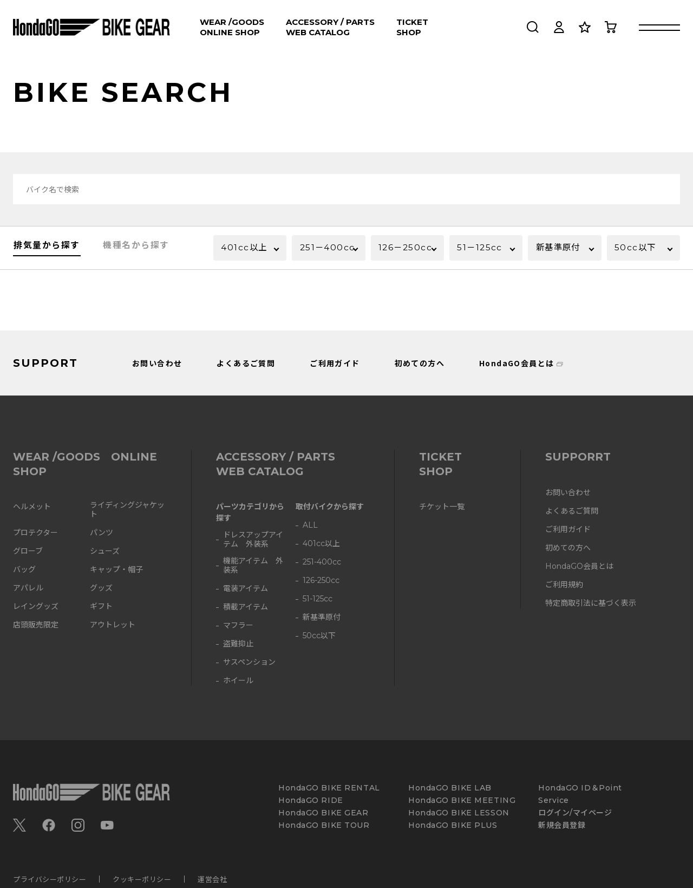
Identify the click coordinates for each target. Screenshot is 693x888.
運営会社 (212, 879)
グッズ (101, 588)
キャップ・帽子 (116, 569)
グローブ (28, 551)
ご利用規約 (564, 584)
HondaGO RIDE (310, 800)
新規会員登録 (561, 825)
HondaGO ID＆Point (580, 788)
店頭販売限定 (35, 625)
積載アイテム (245, 607)
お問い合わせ (157, 363)
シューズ (105, 551)
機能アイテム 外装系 (253, 565)
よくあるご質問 (246, 363)
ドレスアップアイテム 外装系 (253, 539)
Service (553, 800)
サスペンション (249, 662)
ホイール (238, 680)
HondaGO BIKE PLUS (453, 825)
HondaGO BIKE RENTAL (329, 788)
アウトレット (112, 625)
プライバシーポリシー (49, 879)
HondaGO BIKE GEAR (323, 813)
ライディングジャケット (127, 510)
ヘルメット (32, 506)
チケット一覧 (442, 506)
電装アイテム (245, 588)
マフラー (238, 625)
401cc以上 (246, 248)
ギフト (101, 606)
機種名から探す (136, 251)
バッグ (24, 569)
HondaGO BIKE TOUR (324, 825)
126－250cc (395, 253)
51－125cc (481, 248)
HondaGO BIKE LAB (450, 788)
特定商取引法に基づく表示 (590, 603)
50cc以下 (637, 248)
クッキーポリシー (142, 879)
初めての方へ (419, 363)
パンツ (101, 532)
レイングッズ (35, 606)
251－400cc (316, 253)
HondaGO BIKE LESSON (458, 813)
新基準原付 (560, 248)
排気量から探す (47, 251)
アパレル (28, 588)
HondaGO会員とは (516, 363)
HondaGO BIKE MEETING (461, 800)
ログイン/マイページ (575, 813)
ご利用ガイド (334, 363)
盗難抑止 (238, 644)
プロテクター (35, 532)
